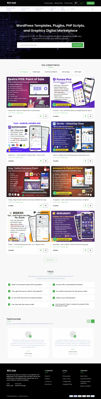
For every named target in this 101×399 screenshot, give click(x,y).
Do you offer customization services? (65, 285)
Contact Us (48, 381)
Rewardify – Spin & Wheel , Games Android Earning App (70, 251)
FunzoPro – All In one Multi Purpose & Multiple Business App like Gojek (73, 117)
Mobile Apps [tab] (36, 72)
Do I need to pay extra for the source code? (64, 291)
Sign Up (90, 3)
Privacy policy (66, 376)
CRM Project (19, 119)
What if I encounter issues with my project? (25, 285)
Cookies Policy (67, 381)
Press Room (48, 384)
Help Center (84, 376)
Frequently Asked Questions (85, 382)
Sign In (82, 3)
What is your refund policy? (57, 298)
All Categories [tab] (24, 72)
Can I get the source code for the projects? (21, 291)
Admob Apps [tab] (66, 72)
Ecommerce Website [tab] (51, 72)
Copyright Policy (67, 384)
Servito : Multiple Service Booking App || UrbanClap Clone (71, 161)
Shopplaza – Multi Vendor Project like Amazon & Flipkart (71, 206)
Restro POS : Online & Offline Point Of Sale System (24, 117)
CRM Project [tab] (78, 72)
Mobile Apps (64, 119)
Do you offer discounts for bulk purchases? (19, 298)
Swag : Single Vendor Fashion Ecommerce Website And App (27, 206)
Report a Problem (85, 386)
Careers (47, 379)
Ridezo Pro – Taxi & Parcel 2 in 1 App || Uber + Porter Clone (26, 161)
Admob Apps (64, 253)
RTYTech (12, 119)
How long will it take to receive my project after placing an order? (64, 305)
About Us (47, 376)
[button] (93, 321)
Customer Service (85, 379)
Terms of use (66, 379)
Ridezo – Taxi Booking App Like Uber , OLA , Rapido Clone (26, 251)
